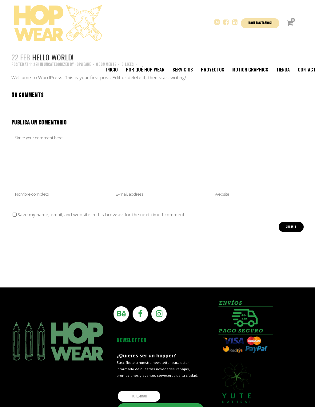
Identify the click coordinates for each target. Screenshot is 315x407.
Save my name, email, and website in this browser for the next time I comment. (101, 214)
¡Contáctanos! (260, 23)
